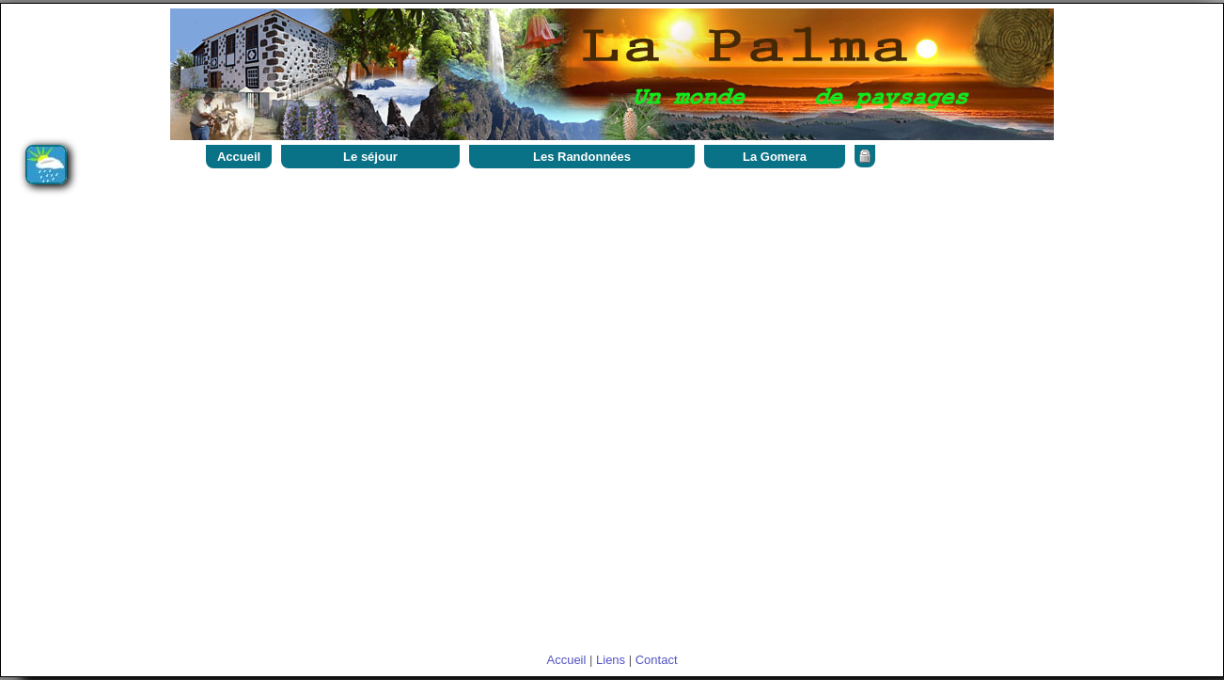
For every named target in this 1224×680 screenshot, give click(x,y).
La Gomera (775, 157)
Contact (657, 660)
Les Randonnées (582, 157)
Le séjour (370, 157)
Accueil (238, 157)
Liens (610, 660)
